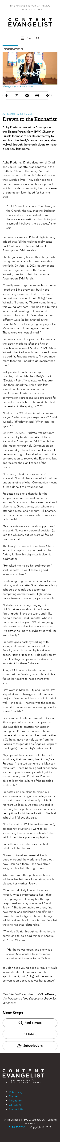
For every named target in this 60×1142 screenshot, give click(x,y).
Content (14, 1096)
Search (33, 38)
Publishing (30, 1034)
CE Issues (15, 1105)
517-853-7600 (17, 1127)
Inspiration (13, 49)
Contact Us (16, 1109)
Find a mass (30, 1023)
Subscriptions (30, 1045)
